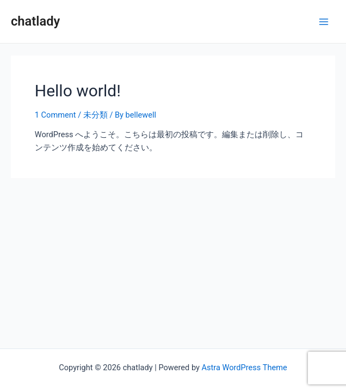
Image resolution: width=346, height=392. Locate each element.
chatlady (35, 21)
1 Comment (55, 115)
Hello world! (78, 90)
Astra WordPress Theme (244, 367)
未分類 (95, 115)
